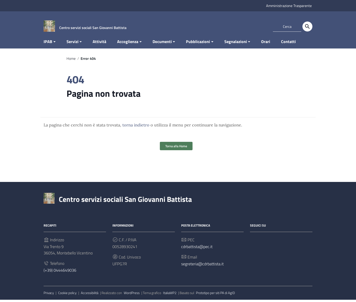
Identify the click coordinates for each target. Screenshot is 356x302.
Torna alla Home (176, 148)
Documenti (162, 44)
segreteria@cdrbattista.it (202, 266)
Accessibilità (89, 295)
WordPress (132, 295)
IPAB (48, 44)
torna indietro (135, 127)
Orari (265, 44)
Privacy (49, 295)
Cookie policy (67, 295)
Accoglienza (127, 44)
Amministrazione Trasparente (289, 5)
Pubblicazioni (198, 44)
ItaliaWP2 (169, 295)
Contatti (288, 44)
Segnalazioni (235, 44)
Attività (99, 44)
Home (71, 60)
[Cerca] (307, 26)
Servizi (73, 44)
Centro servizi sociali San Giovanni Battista (125, 201)
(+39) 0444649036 (60, 272)
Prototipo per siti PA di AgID (215, 295)
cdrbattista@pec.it (197, 249)
